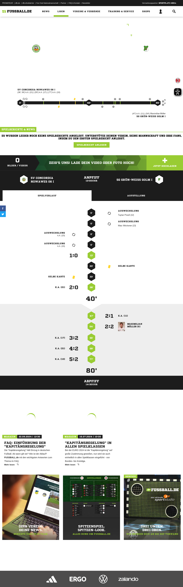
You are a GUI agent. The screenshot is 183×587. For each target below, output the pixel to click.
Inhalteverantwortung (73, 580)
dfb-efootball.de (28, 3)
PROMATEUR (7, 3)
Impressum (6, 580)
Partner (63, 3)
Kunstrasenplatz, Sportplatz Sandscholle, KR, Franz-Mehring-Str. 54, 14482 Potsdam (91, 35)
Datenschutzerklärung (21, 580)
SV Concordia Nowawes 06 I (36, 63)
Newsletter (86, 3)
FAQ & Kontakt (74, 3)
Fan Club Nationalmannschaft (47, 3)
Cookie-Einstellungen (91, 580)
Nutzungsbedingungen (40, 580)
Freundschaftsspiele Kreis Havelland (91, 25)
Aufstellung (136, 196)
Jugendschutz (57, 580)
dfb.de (17, 3)
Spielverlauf (47, 196)
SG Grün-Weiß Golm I (146, 61)
